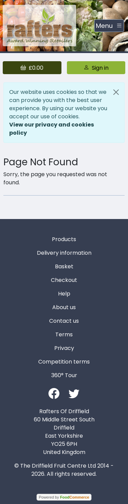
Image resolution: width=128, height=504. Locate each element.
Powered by (64, 497)
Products (64, 239)
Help (64, 294)
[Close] (116, 92)
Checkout (64, 280)
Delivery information (64, 253)
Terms (64, 334)
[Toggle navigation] (109, 25)
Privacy (64, 348)
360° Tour (64, 375)
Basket (64, 266)
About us (64, 307)
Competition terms (64, 362)
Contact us (64, 321)
